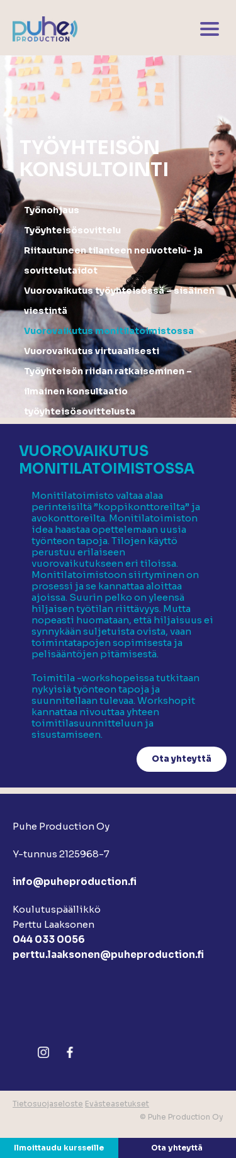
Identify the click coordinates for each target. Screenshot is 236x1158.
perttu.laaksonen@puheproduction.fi (108, 954)
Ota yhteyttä (177, 1147)
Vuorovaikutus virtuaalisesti (91, 351)
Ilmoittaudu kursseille (59, 1147)
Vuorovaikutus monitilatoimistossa (109, 331)
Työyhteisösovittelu (72, 230)
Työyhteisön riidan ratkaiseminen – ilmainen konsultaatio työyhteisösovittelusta (108, 391)
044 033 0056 (49, 939)
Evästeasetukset (117, 1103)
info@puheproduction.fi (75, 882)
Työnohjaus (51, 210)
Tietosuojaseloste (48, 1103)
